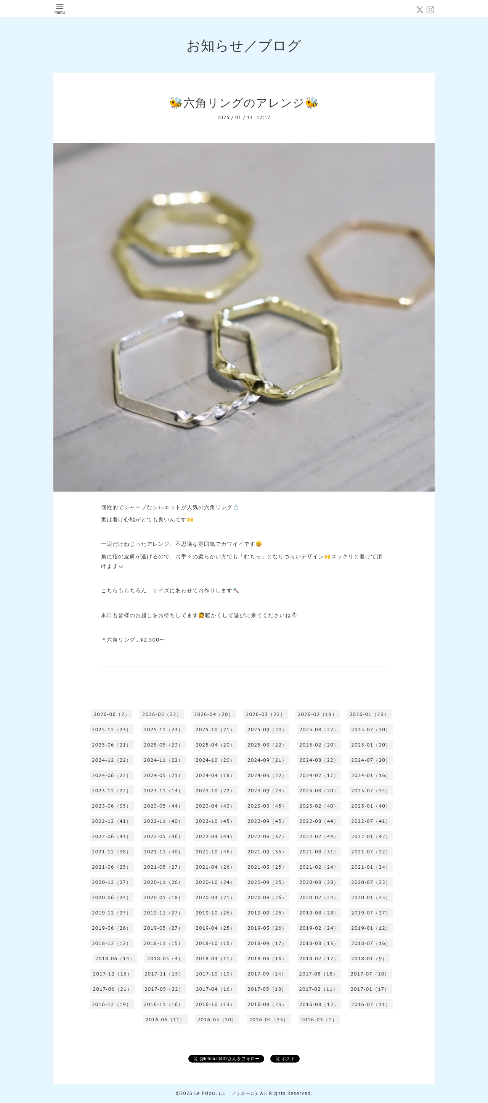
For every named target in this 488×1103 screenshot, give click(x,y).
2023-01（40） (371, 806)
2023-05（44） (163, 806)
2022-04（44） (215, 836)
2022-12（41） (112, 821)
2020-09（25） (267, 882)
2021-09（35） (267, 851)
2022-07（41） (371, 821)
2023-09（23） (267, 790)
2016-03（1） (319, 1019)
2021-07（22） (371, 851)
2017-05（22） (164, 989)
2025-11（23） (163, 729)
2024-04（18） (215, 775)
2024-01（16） (371, 775)
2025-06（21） (112, 745)
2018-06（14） (115, 958)
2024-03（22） (267, 775)
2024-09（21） (267, 760)
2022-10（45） (215, 821)
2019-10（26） (215, 912)
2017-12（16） (112, 974)
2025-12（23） (112, 729)
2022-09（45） (267, 821)
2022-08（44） (319, 821)
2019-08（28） (319, 912)
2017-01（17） (370, 989)
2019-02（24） (319, 928)
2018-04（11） (215, 958)
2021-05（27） (163, 867)
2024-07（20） (371, 760)
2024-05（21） (163, 775)
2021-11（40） (163, 851)
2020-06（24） (112, 897)
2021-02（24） (319, 867)
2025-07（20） (371, 729)
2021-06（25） (112, 867)
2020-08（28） (319, 882)
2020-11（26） (163, 882)
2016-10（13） (215, 1004)
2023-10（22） (215, 790)
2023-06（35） (112, 806)
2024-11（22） (163, 760)
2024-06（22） (112, 775)
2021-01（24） (371, 867)
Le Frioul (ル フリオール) (225, 1093)
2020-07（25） (371, 882)
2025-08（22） (319, 729)
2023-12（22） (112, 790)
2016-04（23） (269, 1019)
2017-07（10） (370, 974)
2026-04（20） (214, 714)
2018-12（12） (112, 943)
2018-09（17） (267, 943)
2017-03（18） (267, 989)
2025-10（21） (215, 729)
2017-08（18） (318, 974)
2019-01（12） (371, 928)
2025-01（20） (371, 745)
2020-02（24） (319, 897)
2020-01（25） (371, 897)
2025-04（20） (215, 745)
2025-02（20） (319, 745)
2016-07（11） (371, 1004)
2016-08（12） (319, 1004)
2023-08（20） (319, 790)
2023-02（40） (319, 806)
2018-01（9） (369, 958)
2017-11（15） (164, 974)
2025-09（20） (267, 729)
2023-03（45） (267, 806)
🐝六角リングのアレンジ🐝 (244, 102)
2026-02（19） (317, 714)
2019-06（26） (112, 928)
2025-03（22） (267, 745)
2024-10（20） (215, 760)
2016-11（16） (163, 1004)
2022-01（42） (371, 836)
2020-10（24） (215, 882)
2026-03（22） (266, 714)
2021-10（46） (215, 851)
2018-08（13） (319, 943)
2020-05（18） (163, 897)
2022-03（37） (267, 836)
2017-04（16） (215, 989)
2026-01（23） (369, 714)
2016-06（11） (165, 1019)
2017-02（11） (318, 989)
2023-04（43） (215, 806)
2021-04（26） (215, 867)
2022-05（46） (163, 836)
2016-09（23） (267, 1004)
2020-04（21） (215, 897)
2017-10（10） (215, 974)
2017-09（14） (267, 974)
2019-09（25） (267, 912)
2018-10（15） (215, 943)
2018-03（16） (267, 958)
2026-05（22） (162, 714)
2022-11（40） (163, 821)
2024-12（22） (112, 760)
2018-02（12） (319, 958)
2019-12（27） (112, 912)
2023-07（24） (371, 790)
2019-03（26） (267, 928)
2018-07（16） (371, 943)
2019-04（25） (215, 928)
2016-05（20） (217, 1019)
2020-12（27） (112, 882)
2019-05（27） (163, 928)
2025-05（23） (163, 745)
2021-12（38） (112, 851)
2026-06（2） (111, 714)
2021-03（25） (267, 867)
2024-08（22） (319, 760)
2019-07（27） (371, 912)
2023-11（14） (163, 790)
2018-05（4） (165, 958)
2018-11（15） (163, 943)
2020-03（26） (267, 897)
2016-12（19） (112, 1004)
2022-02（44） (319, 836)
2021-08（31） (319, 851)
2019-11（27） (163, 912)
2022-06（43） (112, 836)
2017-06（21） (112, 989)
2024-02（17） (319, 775)
